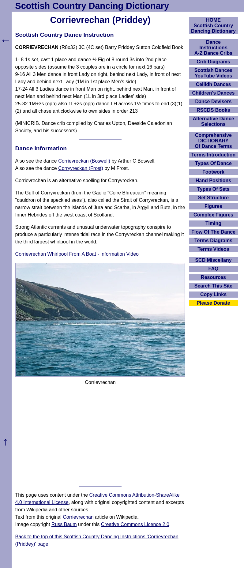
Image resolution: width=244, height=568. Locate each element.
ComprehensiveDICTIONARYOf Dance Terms (213, 141)
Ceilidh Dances (213, 84)
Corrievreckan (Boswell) (84, 161)
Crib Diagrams (213, 61)
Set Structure (213, 197)
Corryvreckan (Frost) (80, 168)
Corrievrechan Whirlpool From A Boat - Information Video (77, 254)
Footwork (213, 172)
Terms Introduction (213, 154)
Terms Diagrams (213, 240)
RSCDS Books (213, 110)
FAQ (213, 268)
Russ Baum (64, 524)
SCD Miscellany (213, 260)
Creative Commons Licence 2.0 (135, 524)
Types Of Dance (213, 163)
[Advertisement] (100, 439)
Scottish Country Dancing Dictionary (92, 6)
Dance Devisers (213, 101)
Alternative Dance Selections (213, 121)
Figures (213, 206)
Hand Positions (213, 180)
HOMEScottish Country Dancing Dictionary (213, 25)
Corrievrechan (78, 517)
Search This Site (213, 285)
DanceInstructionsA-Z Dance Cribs (213, 47)
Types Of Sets (213, 189)
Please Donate (213, 303)
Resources (213, 277)
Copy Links (213, 294)
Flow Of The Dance (213, 232)
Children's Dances (213, 93)
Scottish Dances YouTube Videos (213, 73)
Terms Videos (213, 249)
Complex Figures (213, 214)
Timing (213, 223)
